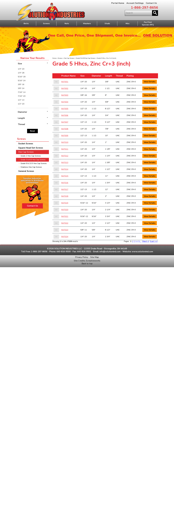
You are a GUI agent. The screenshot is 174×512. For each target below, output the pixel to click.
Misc (128, 23)
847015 (64, 176)
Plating (130, 75)
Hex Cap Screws (69, 58)
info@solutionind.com (109, 251)
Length (108, 75)
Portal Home (117, 3)
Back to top (87, 263)
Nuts (67, 23)
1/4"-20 (21, 69)
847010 (64, 142)
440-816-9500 (63, 251)
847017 (64, 189)
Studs (107, 23)
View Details (149, 81)
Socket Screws (25, 143)
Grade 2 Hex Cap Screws (31, 156)
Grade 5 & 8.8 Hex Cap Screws (85, 58)
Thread (119, 75)
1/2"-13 (21, 100)
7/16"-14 (21, 92)
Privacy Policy (81, 257)
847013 (64, 162)
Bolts (26, 23)
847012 (64, 156)
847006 (64, 115)
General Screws (26, 171)
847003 (64, 95)
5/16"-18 (21, 76)
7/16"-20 (21, 96)
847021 (64, 216)
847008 (64, 129)
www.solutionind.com (142, 251)
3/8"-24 (21, 88)
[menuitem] (32, 69)
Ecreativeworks (93, 260)
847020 (64, 209)
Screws (46, 23)
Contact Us (151, 3)
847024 (64, 236)
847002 (64, 88)
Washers (87, 23)
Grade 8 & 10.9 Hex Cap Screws (34, 163)
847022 (64, 223)
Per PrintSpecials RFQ (148, 23)
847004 (64, 102)
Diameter (96, 75)
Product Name (68, 75)
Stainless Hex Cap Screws (31, 167)
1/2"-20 (21, 104)
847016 (64, 182)
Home (54, 58)
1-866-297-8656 (144, 7)
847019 (64, 203)
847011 (64, 149)
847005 (64, 108)
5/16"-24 (21, 80)
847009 (64, 135)
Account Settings (135, 3)
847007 (64, 122)
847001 (64, 81)
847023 (64, 230)
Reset (32, 131)
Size (82, 75)
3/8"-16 (21, 84)
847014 (64, 169)
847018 (64, 196)
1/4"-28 (21, 73)
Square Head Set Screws (30, 147)
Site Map (94, 257)
